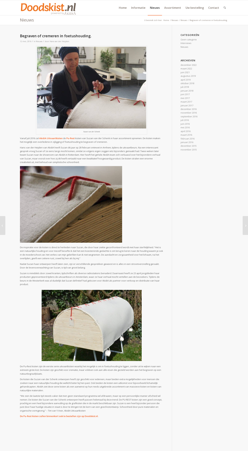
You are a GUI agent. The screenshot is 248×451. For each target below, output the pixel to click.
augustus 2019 (188, 75)
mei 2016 (185, 127)
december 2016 (189, 109)
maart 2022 (186, 68)
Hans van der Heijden (59, 41)
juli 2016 (185, 120)
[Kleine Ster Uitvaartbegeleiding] (2, 225)
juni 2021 (185, 72)
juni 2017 (185, 94)
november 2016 (189, 112)
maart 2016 (186, 134)
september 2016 (189, 116)
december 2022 (189, 64)
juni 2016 (185, 123)
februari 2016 (188, 138)
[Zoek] (224, 7)
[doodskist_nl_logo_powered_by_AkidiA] (48, 7)
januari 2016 (187, 142)
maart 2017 (186, 101)
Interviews (186, 43)
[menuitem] (123, 7)
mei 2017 (185, 98)
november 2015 (189, 149)
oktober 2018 (187, 83)
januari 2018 (187, 90)
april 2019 (186, 79)
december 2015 (189, 145)
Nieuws (27, 20)
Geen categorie (189, 39)
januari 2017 (187, 105)
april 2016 (186, 131)
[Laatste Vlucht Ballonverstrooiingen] (245, 225)
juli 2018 (185, 86)
